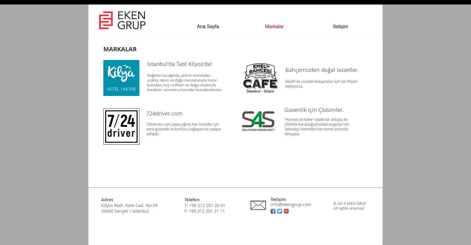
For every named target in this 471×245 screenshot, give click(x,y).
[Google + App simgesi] (286, 211)
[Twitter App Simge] (279, 211)
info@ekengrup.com (291, 204)
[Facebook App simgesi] (273, 211)
